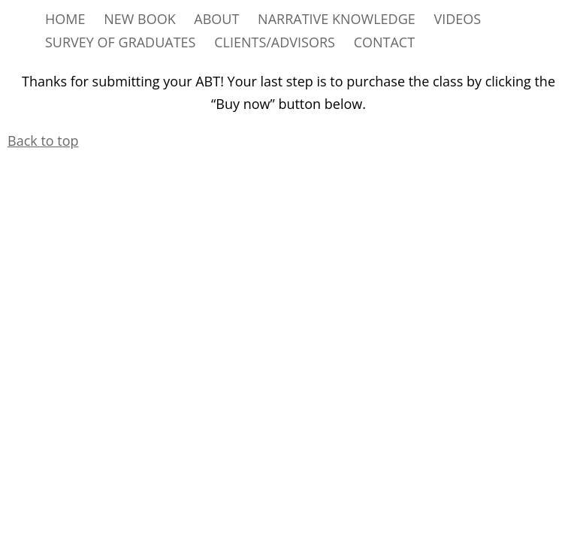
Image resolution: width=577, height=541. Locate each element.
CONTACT (384, 42)
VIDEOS (457, 19)
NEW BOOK (140, 19)
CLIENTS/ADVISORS (274, 42)
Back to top (43, 140)
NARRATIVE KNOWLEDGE (336, 19)
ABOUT (216, 19)
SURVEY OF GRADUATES (120, 42)
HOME (65, 19)
